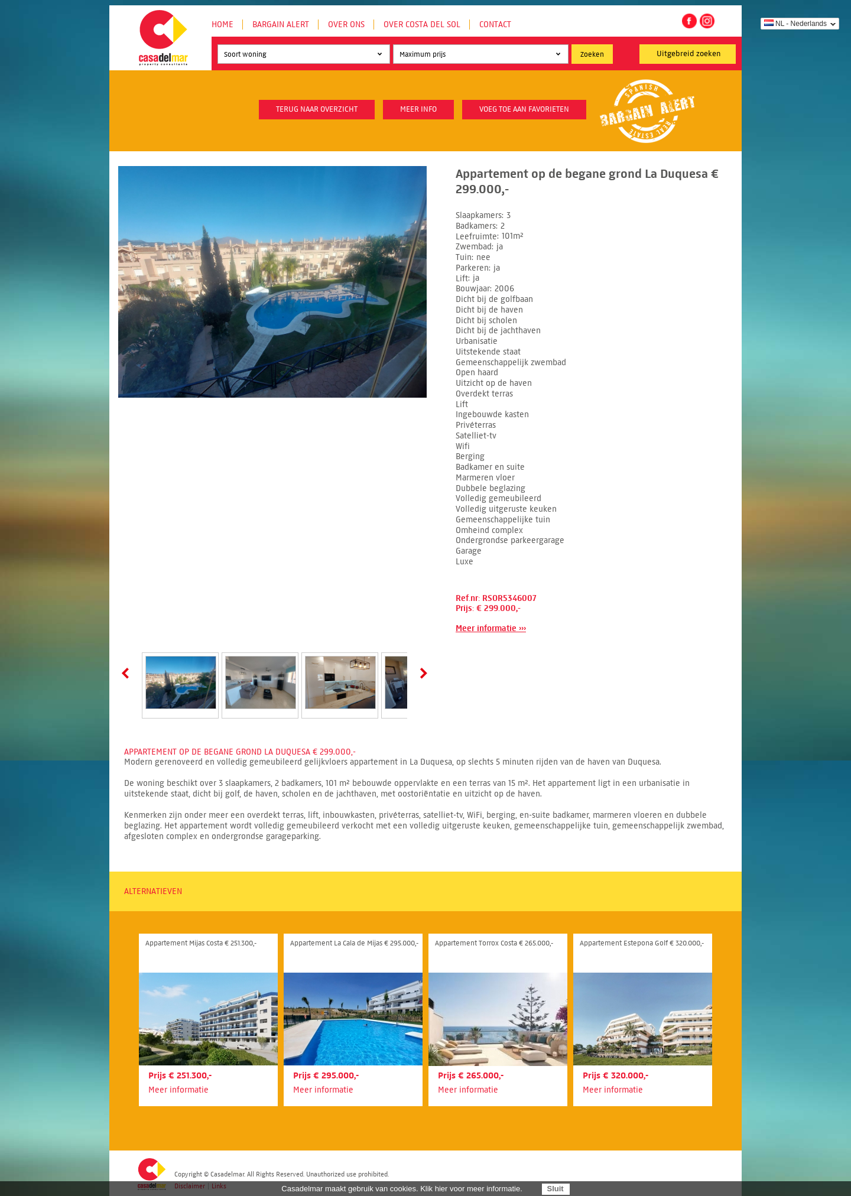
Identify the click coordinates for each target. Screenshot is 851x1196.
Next (421, 673)
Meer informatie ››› (491, 628)
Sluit (555, 1188)
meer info (418, 109)
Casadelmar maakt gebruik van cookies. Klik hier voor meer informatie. (401, 1188)
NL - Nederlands (795, 24)
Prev (127, 673)
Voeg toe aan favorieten (524, 109)
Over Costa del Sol (422, 25)
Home (222, 25)
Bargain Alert (280, 25)
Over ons (346, 25)
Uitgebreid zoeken (689, 53)
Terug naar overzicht (317, 109)
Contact (495, 25)
